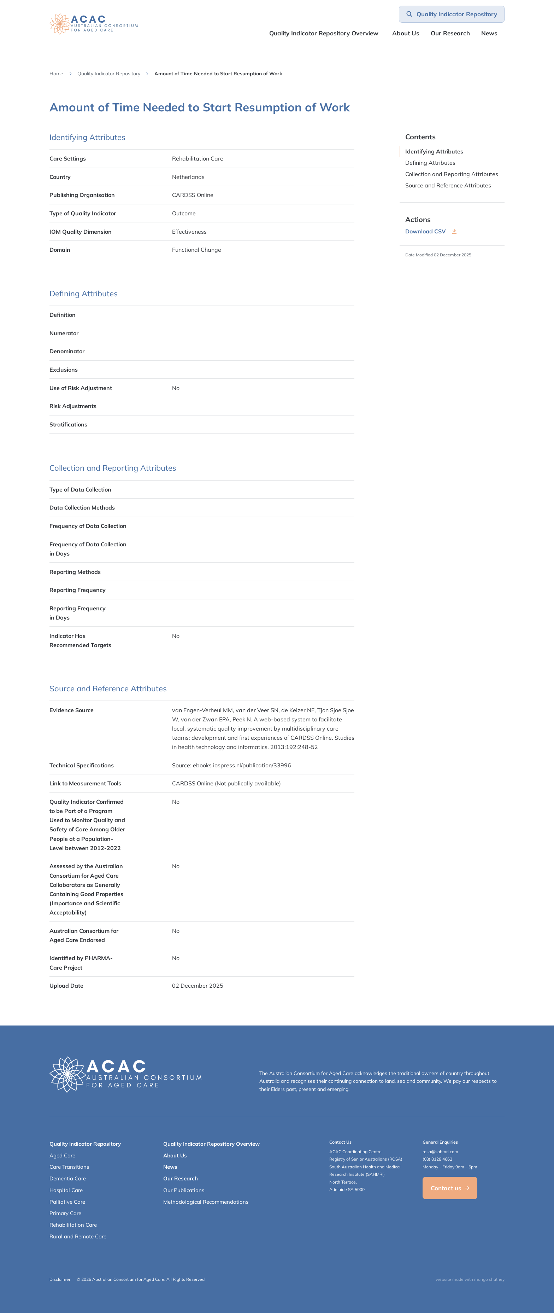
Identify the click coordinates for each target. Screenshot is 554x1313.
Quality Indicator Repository (108, 73)
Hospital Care (66, 1190)
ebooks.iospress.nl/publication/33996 (242, 765)
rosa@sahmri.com (440, 1151)
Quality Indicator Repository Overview (323, 33)
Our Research (180, 1178)
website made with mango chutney (470, 1279)
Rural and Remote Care (77, 1236)
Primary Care (65, 1213)
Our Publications (183, 1190)
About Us (405, 33)
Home (56, 73)
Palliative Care (67, 1201)
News (489, 33)
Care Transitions (69, 1166)
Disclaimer (59, 1279)
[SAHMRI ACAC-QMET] (93, 24)
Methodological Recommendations (205, 1201)
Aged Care (62, 1155)
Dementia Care (67, 1178)
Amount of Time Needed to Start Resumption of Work (218, 73)
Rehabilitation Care (73, 1224)
